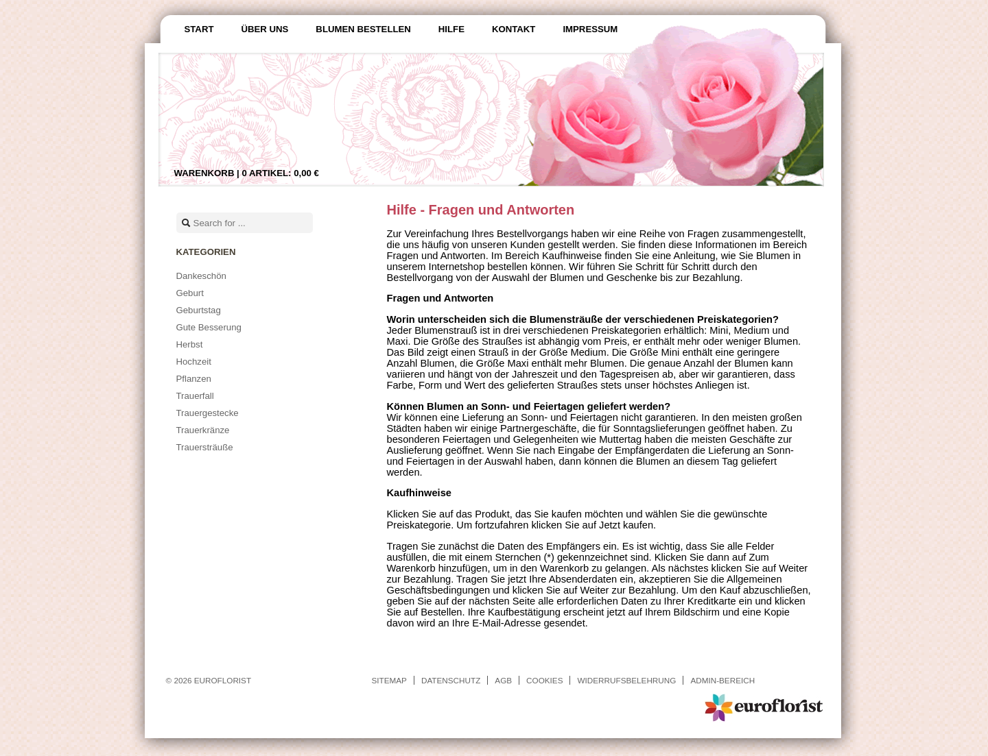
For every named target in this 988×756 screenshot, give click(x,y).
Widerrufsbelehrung (626, 680)
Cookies (544, 680)
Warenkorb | (246, 173)
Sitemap (389, 680)
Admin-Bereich (722, 680)
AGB (503, 680)
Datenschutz (450, 680)
